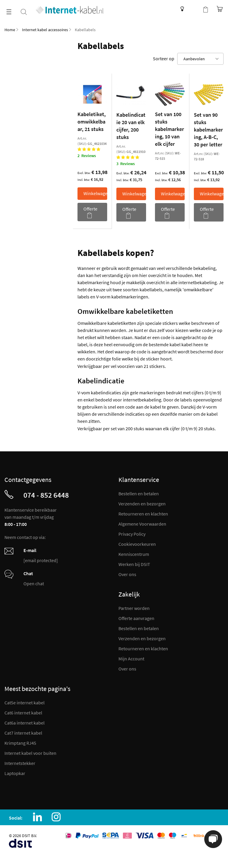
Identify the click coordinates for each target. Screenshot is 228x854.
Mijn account (194, 9)
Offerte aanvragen (136, 618)
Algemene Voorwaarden (142, 524)
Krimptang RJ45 (20, 743)
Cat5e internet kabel (24, 703)
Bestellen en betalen (138, 493)
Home (9, 29)
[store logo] (69, 10)
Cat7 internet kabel (23, 733)
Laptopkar (14, 773)
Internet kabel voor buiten (30, 753)
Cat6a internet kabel (24, 723)
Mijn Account (131, 659)
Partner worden (134, 608)
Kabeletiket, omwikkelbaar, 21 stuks (91, 121)
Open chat (33, 583)
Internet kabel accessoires (45, 29)
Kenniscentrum (181, 9)
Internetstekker (19, 763)
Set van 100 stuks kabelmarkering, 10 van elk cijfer (169, 129)
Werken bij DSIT (134, 564)
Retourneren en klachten (143, 514)
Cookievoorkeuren (137, 544)
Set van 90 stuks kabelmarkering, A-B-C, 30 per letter (208, 129)
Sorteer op (163, 58)
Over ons (127, 574)
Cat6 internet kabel (23, 713)
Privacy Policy (131, 534)
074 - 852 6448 (46, 495)
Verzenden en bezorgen (142, 504)
